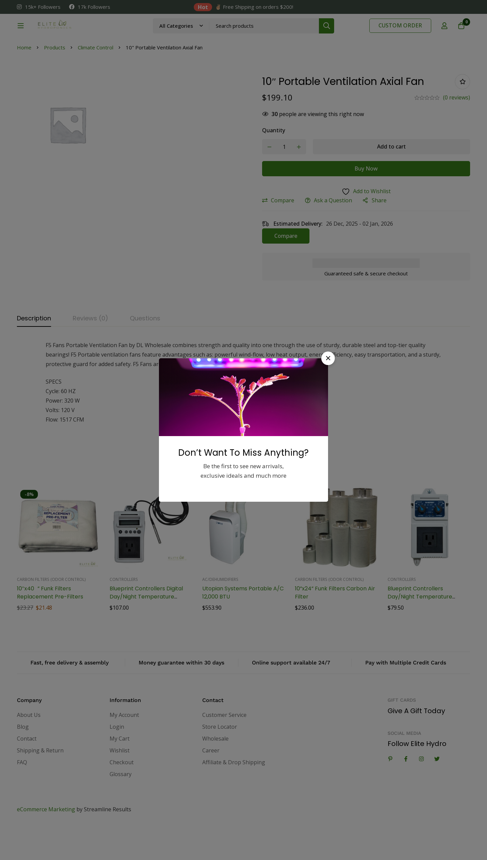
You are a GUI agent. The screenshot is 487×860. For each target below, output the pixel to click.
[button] (328, 358)
